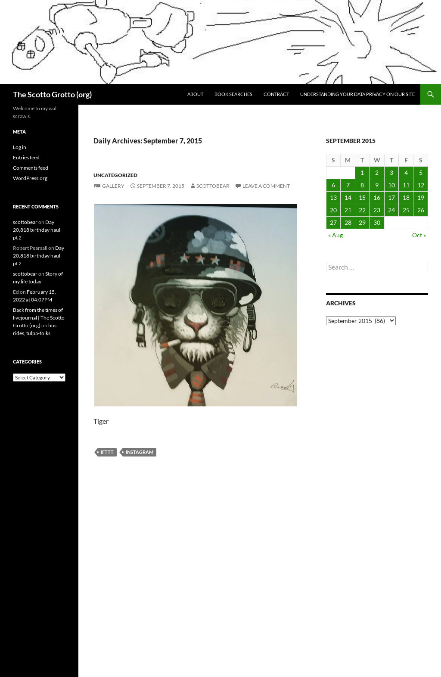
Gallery (113, 186)
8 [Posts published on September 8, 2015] (362, 185)
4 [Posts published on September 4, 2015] (406, 172)
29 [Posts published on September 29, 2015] (362, 222)
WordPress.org (30, 178)
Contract (276, 94)
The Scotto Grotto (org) (52, 94)
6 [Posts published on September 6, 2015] (333, 185)
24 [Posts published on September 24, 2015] (391, 210)
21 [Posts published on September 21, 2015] (348, 210)
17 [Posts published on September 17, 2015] (391, 197)
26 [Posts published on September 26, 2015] (420, 210)
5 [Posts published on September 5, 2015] (420, 172)
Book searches (233, 94)
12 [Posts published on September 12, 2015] (420, 185)
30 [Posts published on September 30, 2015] (376, 222)
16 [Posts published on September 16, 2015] (376, 197)
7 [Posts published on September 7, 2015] (348, 185)
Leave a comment (266, 186)
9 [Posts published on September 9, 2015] (377, 185)
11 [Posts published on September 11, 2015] (406, 185)
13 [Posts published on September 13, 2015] (333, 197)
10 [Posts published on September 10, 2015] (391, 185)
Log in (19, 147)
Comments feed (30, 168)
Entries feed (26, 157)
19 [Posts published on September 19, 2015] (420, 197)
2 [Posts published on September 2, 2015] (377, 172)
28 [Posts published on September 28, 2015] (348, 222)
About (195, 94)
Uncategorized (115, 175)
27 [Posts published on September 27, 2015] (333, 222)
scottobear (213, 186)
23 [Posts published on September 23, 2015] (376, 210)
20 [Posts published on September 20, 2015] (333, 210)
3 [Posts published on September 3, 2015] (391, 172)
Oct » (419, 235)
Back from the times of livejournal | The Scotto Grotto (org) (39, 318)
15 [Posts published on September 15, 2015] (362, 197)
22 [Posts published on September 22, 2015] (362, 210)
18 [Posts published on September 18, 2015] (406, 197)
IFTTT (107, 452)
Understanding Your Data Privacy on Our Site (357, 94)
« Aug (335, 235)
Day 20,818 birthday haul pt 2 (36, 230)
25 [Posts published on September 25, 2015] (406, 210)
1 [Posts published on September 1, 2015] (362, 172)
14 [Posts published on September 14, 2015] (348, 197)
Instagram (139, 452)
